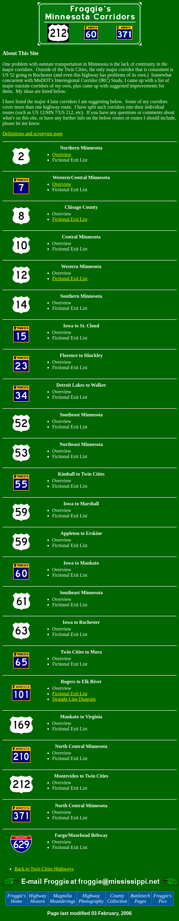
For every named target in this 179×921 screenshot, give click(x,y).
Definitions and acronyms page (32, 133)
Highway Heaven (37, 898)
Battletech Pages (140, 898)
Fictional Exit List (69, 219)
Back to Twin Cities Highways (44, 868)
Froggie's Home (16, 898)
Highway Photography (91, 898)
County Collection (117, 898)
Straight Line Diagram (74, 699)
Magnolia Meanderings (62, 898)
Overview (61, 154)
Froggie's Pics (162, 898)
